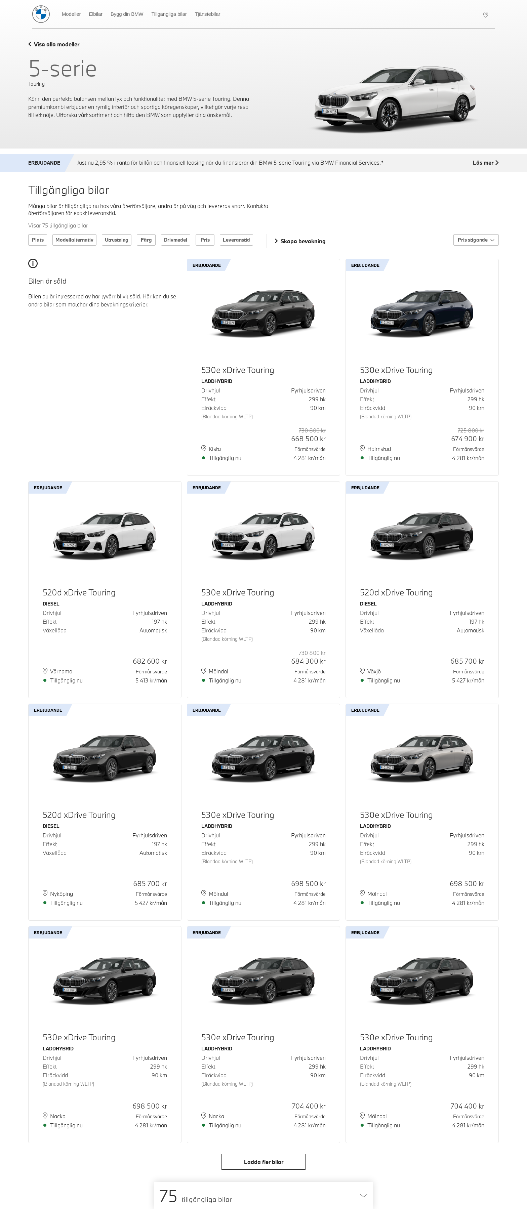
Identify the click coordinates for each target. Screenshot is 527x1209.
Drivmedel (175, 240)
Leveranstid (236, 240)
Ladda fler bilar (263, 1161)
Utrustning (116, 240)
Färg (146, 240)
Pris (205, 240)
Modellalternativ (74, 240)
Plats (38, 240)
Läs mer (486, 163)
